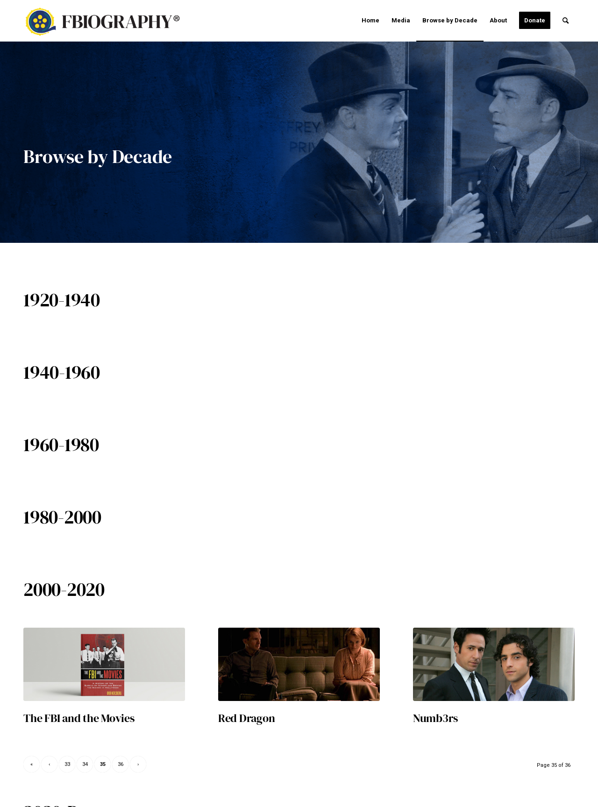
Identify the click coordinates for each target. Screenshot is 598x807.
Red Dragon (246, 718)
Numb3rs (435, 718)
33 (67, 764)
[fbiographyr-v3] (107, 21)
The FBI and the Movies (79, 718)
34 (85, 764)
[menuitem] (370, 20)
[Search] (565, 20)
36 (120, 764)
